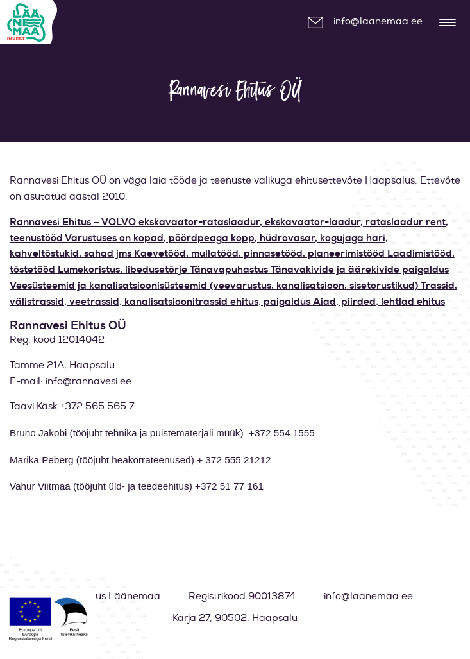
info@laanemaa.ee (378, 21)
